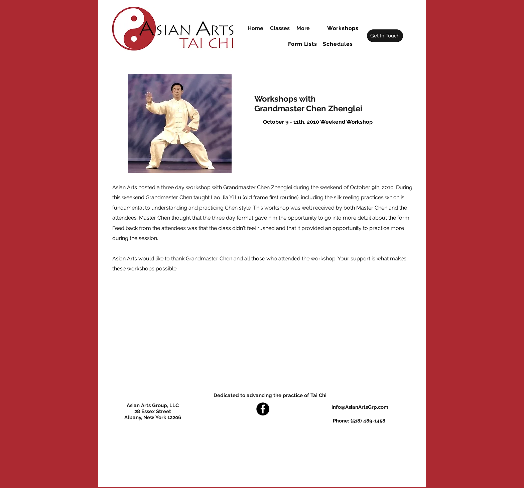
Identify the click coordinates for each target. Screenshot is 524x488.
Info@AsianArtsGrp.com (360, 407)
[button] (343, 28)
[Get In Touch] (385, 35)
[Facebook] (262, 408)
